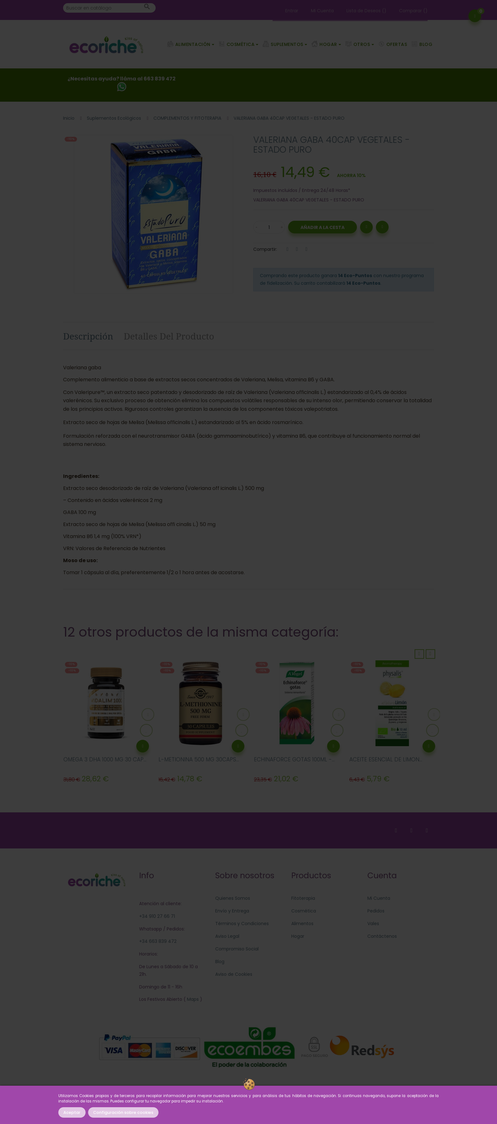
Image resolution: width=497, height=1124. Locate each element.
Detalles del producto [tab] (169, 336)
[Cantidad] (269, 227)
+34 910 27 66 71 (157, 916)
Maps (192, 999)
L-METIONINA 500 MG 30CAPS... (198, 759)
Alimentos (302, 923)
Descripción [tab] (88, 336)
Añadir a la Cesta (322, 227)
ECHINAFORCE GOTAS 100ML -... (294, 759)
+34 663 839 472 (158, 941)
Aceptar (72, 1112)
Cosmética (303, 911)
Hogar (297, 936)
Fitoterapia (303, 898)
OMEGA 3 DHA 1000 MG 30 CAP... (104, 759)
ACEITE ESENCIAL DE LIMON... (385, 759)
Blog (219, 961)
